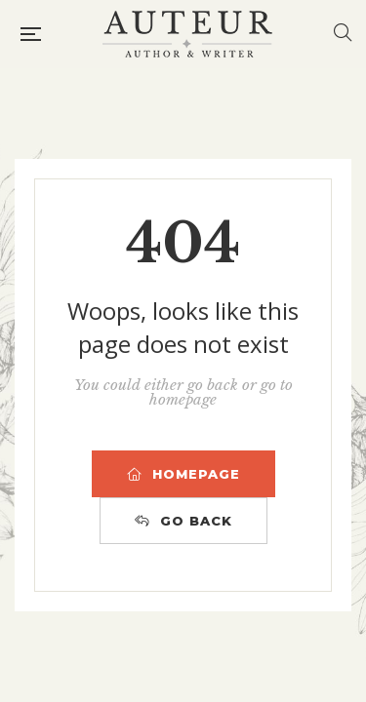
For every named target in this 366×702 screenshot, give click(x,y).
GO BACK (183, 520)
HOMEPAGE (183, 474)
